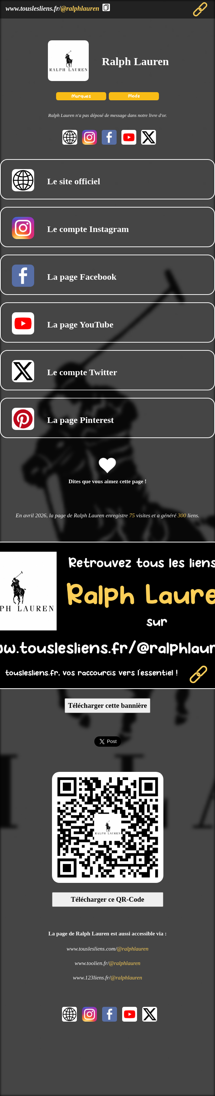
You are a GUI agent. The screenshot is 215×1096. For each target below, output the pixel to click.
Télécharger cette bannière (107, 705)
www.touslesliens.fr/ (52, 8)
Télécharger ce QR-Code (107, 899)
